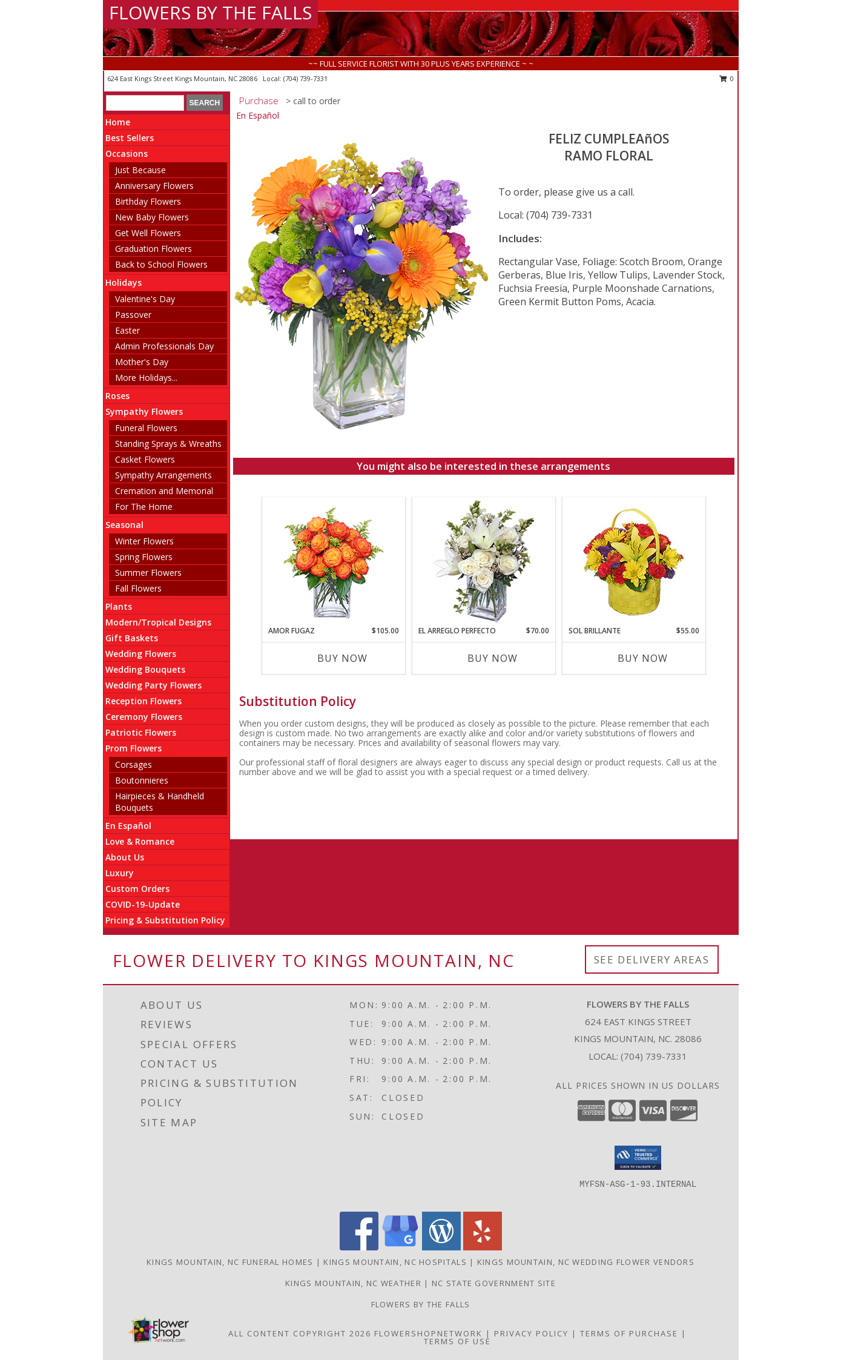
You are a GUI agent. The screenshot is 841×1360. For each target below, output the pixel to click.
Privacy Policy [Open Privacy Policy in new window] (531, 1333)
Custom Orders (137, 888)
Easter (127, 330)
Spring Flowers (144, 557)
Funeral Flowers (146, 428)
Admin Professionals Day (164, 346)
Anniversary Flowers (154, 185)
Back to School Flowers (161, 264)
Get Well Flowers (148, 233)
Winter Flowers (144, 541)
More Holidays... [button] (146, 377)
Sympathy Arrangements (163, 475)
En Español (128, 825)
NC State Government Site (494, 1283)
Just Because (140, 170)
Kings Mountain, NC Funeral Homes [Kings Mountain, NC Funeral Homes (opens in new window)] (230, 1261)
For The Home (144, 506)
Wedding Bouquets (145, 669)
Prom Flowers (133, 748)
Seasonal (124, 524)
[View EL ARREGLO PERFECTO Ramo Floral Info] (483, 561)
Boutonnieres (141, 780)
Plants (118, 606)
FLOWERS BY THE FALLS (210, 12)
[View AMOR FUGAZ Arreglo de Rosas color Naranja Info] (333, 561)
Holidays (123, 282)
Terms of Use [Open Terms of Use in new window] (457, 1341)
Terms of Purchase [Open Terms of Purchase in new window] (629, 1333)
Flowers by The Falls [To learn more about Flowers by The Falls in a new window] (420, 1304)
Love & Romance (139, 841)
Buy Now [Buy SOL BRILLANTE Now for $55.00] (643, 658)
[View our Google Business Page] (400, 1247)
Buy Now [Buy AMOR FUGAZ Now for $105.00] (342, 658)
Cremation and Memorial (164, 491)
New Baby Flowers (152, 217)
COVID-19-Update (142, 904)
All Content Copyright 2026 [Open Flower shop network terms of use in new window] (299, 1333)
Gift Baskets (131, 638)
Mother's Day (141, 362)
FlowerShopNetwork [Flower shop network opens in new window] (428, 1333)
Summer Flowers (148, 572)
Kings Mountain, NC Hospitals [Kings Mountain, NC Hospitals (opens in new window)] (394, 1261)
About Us (124, 857)
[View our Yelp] (482, 1247)
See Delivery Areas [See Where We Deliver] (652, 959)
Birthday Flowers (148, 201)
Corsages (133, 764)
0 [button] (726, 78)
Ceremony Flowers (143, 716)
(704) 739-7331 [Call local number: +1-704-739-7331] (305, 78)
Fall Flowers (138, 588)
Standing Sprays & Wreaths (168, 443)
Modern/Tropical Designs (158, 622)
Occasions (126, 153)
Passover (133, 314)
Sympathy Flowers (144, 411)
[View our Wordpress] (441, 1247)
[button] (638, 1158)
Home (117, 122)
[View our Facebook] (359, 1247)
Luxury (119, 873)
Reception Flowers (143, 701)
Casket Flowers (145, 459)
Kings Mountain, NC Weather (353, 1283)
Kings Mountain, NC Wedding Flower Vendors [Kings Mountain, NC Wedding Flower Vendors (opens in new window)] (585, 1261)
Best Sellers (129, 138)
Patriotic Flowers (140, 732)
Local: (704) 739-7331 (545, 215)
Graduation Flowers (153, 248)
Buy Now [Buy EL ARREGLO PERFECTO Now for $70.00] (492, 658)
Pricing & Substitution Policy (165, 920)
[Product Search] (145, 103)
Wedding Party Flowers (153, 685)
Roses (117, 395)
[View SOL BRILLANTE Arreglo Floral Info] (633, 561)
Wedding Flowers (140, 653)
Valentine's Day (145, 299)
